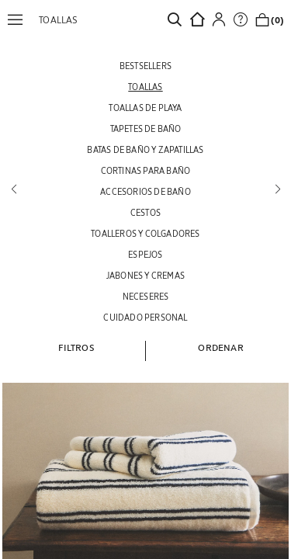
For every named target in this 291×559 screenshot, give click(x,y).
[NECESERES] (145, 296)
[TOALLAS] (145, 86)
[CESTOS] (145, 212)
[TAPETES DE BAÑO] (145, 128)
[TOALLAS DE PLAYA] (145, 107)
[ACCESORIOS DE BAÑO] (145, 191)
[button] (19, 19)
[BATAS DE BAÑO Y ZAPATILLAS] (145, 149)
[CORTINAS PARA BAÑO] (145, 170)
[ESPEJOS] (145, 254)
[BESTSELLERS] (145, 65)
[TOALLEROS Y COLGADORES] (145, 233)
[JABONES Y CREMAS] (145, 275)
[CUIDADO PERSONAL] (145, 317)
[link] (178, 19)
